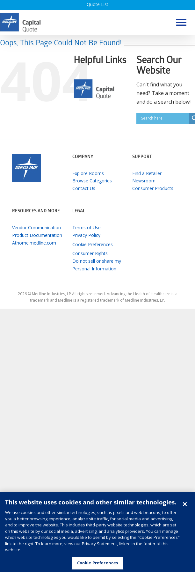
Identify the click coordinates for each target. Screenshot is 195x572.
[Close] (185, 506)
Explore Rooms (88, 173)
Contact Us (83, 188)
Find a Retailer (147, 173)
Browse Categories (92, 181)
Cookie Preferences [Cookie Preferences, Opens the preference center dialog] (97, 565)
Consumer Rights (90, 253)
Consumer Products (152, 188)
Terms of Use (86, 227)
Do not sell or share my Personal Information (96, 265)
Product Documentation (37, 235)
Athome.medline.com (34, 243)
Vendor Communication (36, 227)
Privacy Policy (86, 235)
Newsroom (143, 181)
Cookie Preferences (92, 244)
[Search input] (164, 118)
